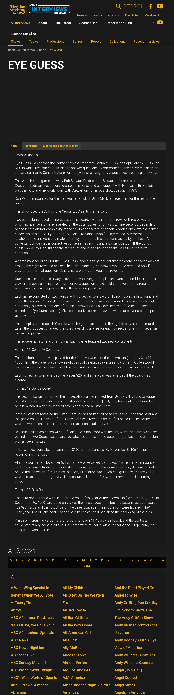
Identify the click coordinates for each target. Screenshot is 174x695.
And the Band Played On (134, 588)
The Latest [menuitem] (63, 23)
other (87, 565)
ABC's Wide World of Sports (34, 677)
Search (134, 6)
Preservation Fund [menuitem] (118, 23)
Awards (98, 15)
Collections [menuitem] (117, 41)
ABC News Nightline (27, 648)
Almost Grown (75, 655)
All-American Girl (77, 633)
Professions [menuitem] (55, 41)
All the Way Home (77, 625)
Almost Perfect (75, 662)
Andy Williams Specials (133, 662)
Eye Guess (55, 50)
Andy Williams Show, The (135, 655)
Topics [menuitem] (34, 41)
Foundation (132, 15)
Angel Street (124, 685)
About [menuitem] (42, 23)
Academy (114, 15)
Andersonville (125, 595)
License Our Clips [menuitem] (23, 34)
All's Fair (70, 640)
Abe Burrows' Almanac (30, 685)
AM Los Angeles (76, 670)
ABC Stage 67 (22, 655)
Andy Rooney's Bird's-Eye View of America (135, 644)
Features (82, 15)
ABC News (19, 640)
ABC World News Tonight (31, 670)
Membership (152, 15)
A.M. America (74, 677)
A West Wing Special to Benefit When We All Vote (32, 591)
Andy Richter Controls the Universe (135, 629)
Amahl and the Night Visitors (86, 685)
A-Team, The (21, 603)
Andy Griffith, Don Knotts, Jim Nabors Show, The (135, 606)
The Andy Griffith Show (133, 618)
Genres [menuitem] (77, 41)
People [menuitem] (96, 41)
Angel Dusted (125, 677)
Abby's (16, 610)
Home (12, 50)
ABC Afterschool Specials (32, 633)
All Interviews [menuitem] (20, 23)
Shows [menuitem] (16, 41)
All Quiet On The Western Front (83, 599)
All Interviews (26, 50)
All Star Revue (74, 610)
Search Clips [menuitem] (88, 23)
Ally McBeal (72, 648)
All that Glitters (75, 618)
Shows (41, 50)
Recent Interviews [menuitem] (147, 41)
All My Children (75, 588)
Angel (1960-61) (128, 670)
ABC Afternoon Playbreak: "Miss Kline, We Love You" (33, 621)
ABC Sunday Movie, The (30, 662)
